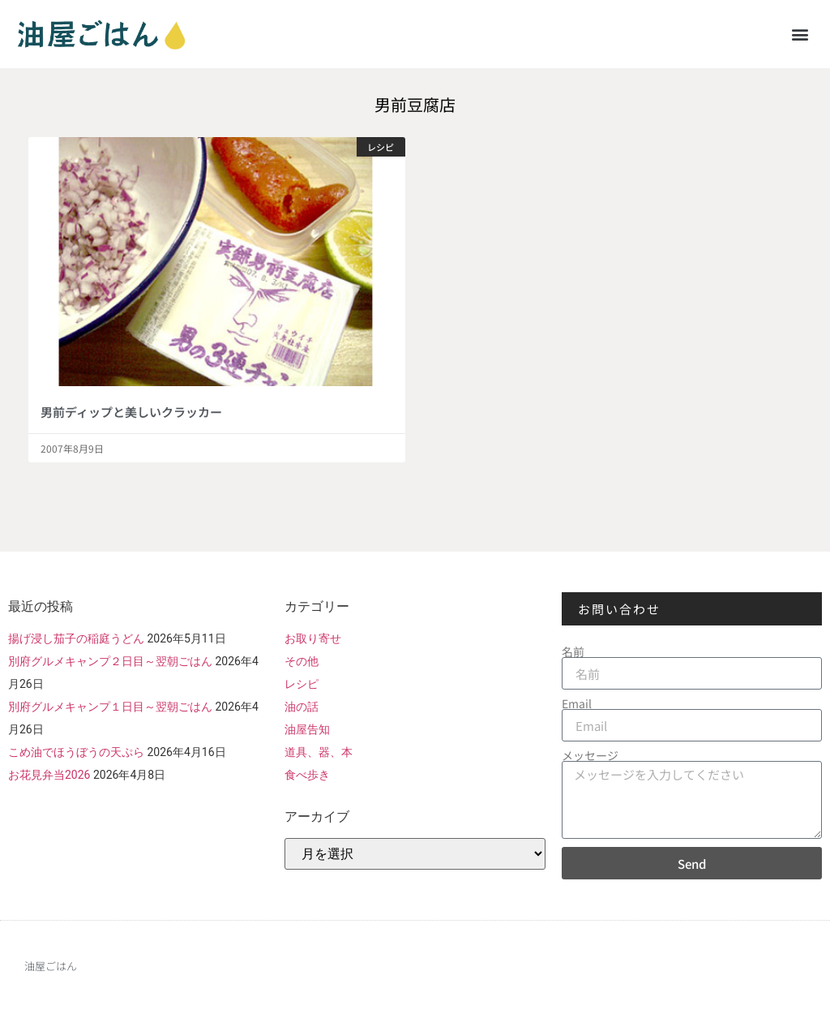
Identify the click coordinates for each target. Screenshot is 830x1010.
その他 (302, 661)
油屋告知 (307, 729)
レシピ (302, 683)
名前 (573, 651)
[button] (800, 33)
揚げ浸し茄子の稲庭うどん (76, 638)
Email (577, 703)
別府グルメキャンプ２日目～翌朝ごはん (110, 661)
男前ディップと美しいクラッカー (131, 411)
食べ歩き (307, 774)
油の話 (302, 706)
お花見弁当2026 (49, 774)
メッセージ (590, 755)
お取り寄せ (313, 638)
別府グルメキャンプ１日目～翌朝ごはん (110, 706)
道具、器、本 (319, 752)
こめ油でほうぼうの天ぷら (76, 752)
